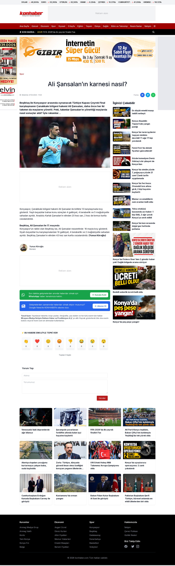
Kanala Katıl (99, 295)
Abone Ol (100, 306)
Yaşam (89, 26)
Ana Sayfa (24, 26)
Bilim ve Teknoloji (119, 26)
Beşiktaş (93, 532)
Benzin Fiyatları (62, 548)
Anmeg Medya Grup (29, 528)
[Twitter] (132, 547)
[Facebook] (125, 547)
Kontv (22, 536)
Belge (22, 548)
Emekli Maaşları (62, 544)
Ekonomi (45, 26)
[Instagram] (137, 547)
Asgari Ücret (60, 528)
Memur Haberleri (63, 540)
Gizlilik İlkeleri (130, 536)
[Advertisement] (101, 13)
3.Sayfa (71, 26)
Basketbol (94, 544)
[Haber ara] (153, 32)
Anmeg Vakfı (25, 532)
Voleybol (93, 548)
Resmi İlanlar (136, 26)
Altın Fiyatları (61, 536)
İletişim (148, 26)
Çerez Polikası (131, 532)
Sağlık (106, 26)
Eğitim (80, 26)
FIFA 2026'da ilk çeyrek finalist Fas (56, 32)
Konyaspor (94, 528)
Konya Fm (24, 544)
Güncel (35, 26)
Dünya (97, 26)
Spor (53, 26)
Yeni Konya (25, 540)
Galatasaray (94, 536)
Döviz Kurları (61, 532)
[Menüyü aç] (154, 26)
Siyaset (61, 26)
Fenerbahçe (95, 540)
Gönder (102, 399)
